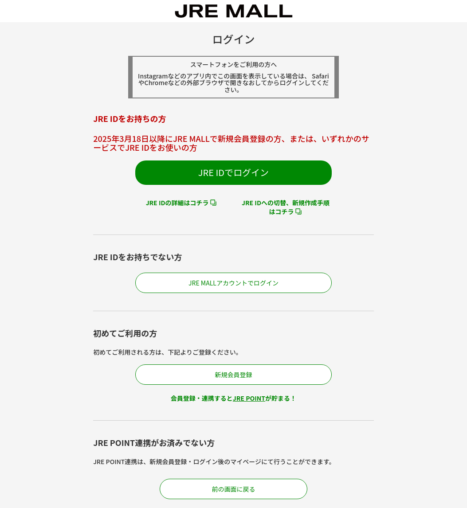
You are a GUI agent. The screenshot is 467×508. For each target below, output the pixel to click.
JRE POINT (249, 398)
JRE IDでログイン (233, 172)
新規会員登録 (233, 374)
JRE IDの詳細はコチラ (177, 202)
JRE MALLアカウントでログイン (233, 282)
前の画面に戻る (233, 489)
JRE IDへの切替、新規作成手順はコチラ (286, 207)
